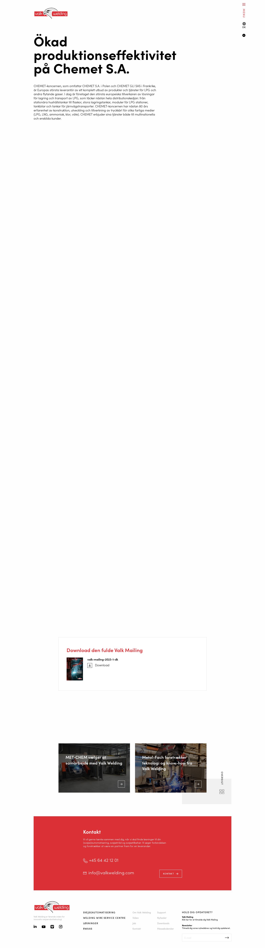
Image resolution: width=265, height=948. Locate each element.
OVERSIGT (222, 779)
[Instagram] (60, 927)
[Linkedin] (35, 927)
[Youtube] (43, 927)
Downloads (163, 923)
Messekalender (165, 928)
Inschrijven (227, 938)
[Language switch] (244, 25)
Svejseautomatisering (99, 912)
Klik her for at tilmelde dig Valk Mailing (200, 919)
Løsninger (90, 923)
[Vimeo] (52, 927)
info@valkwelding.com (111, 872)
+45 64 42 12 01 (103, 860)
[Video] (248, 36)
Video (135, 917)
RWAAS (87, 928)
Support (161, 912)
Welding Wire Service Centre (104, 917)
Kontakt (168, 873)
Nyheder (161, 917)
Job (134, 923)
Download (102, 665)
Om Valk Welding (141, 912)
